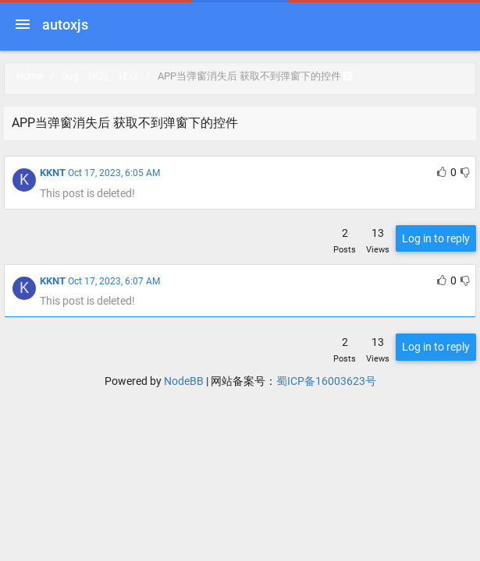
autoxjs (65, 24)
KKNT (53, 172)
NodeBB (184, 381)
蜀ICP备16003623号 (326, 381)
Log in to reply (436, 238)
